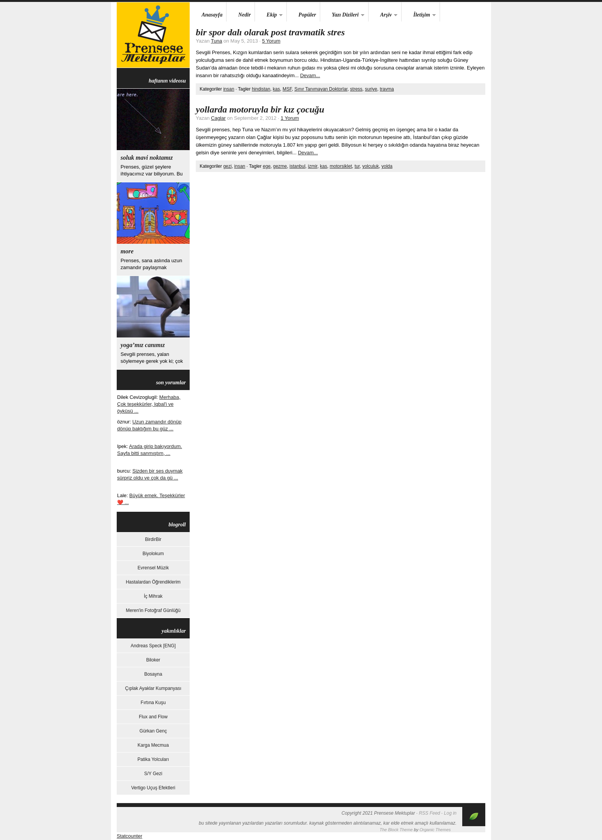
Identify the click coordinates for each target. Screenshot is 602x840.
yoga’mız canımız (143, 345)
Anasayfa (212, 15)
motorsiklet (341, 166)
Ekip (269, 15)
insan (228, 89)
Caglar (218, 118)
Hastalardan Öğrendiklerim (153, 582)
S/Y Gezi (153, 773)
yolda (386, 166)
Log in (450, 813)
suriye (371, 89)
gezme (280, 166)
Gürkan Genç (153, 731)
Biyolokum (153, 553)
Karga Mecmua (153, 745)
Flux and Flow (153, 716)
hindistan (261, 89)
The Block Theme (396, 829)
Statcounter (129, 836)
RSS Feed (429, 813)
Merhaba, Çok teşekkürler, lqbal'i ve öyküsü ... (148, 404)
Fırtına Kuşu (153, 702)
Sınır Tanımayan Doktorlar (321, 89)
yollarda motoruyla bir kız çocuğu (260, 109)
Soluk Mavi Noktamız (147, 157)
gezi (227, 166)
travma (387, 89)
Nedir (244, 15)
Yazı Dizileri (342, 15)
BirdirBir (153, 539)
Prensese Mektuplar (153, 35)
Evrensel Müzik (153, 567)
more (127, 251)
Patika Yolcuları (153, 759)
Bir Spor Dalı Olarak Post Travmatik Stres (270, 32)
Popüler (307, 15)
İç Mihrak (153, 596)
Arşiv (383, 15)
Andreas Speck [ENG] (153, 645)
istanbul (297, 166)
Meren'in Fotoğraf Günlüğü (153, 610)
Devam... (310, 75)
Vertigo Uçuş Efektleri (153, 787)
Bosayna (153, 674)
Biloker (153, 660)
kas (276, 89)
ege (267, 166)
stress (356, 89)
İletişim (419, 15)
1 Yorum (290, 118)
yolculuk (370, 166)
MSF (287, 89)
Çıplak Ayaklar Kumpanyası (153, 688)
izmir (313, 166)
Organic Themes (435, 829)
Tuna (216, 41)
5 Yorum (271, 41)
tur (356, 166)
